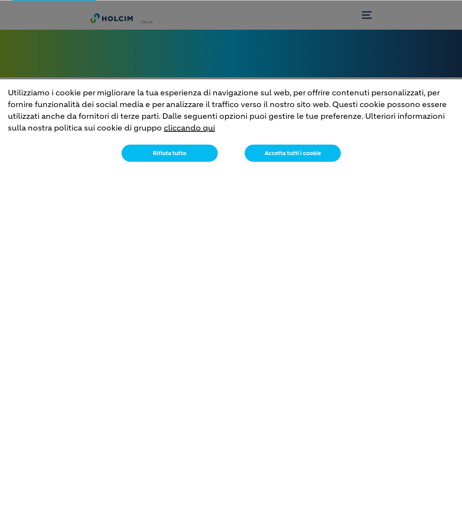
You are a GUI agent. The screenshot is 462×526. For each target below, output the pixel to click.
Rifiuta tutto (169, 159)
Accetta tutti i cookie (293, 159)
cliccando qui (189, 134)
